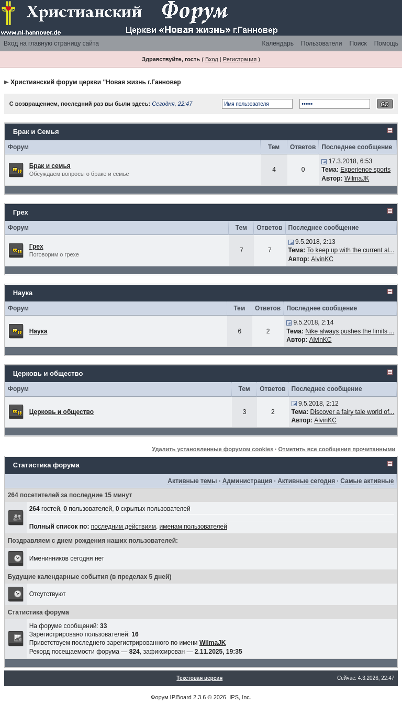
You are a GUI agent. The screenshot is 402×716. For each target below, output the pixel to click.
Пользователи (321, 43)
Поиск (357, 43)
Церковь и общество (48, 373)
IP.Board (181, 697)
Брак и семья (50, 166)
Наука (23, 293)
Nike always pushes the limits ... (349, 331)
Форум (159, 697)
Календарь (278, 43)
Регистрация (239, 59)
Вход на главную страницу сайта (51, 43)
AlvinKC (322, 259)
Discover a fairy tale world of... (352, 412)
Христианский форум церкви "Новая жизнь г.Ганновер (95, 82)
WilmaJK (356, 178)
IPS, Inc (239, 697)
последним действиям (123, 526)
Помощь (386, 43)
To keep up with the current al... (351, 250)
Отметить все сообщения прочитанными (336, 449)
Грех (20, 212)
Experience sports (365, 169)
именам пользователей (193, 526)
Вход (211, 59)
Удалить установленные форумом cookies (212, 449)
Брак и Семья (36, 132)
